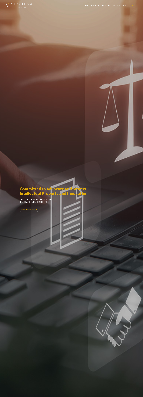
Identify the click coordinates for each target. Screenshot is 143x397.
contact (121, 5)
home (87, 5)
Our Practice (108, 5)
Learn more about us (29, 209)
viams (133, 5)
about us (95, 5)
